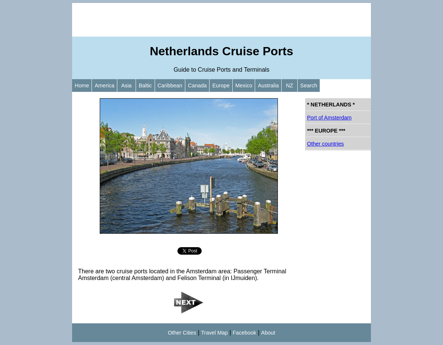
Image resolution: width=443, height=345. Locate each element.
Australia (268, 85)
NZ (289, 85)
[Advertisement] (221, 20)
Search (308, 85)
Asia (126, 85)
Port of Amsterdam (329, 118)
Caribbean (170, 85)
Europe (220, 85)
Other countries (325, 144)
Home (82, 85)
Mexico (244, 85)
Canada (197, 85)
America (104, 85)
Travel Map (214, 333)
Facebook (244, 333)
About (268, 333)
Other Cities (182, 333)
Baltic (145, 85)
